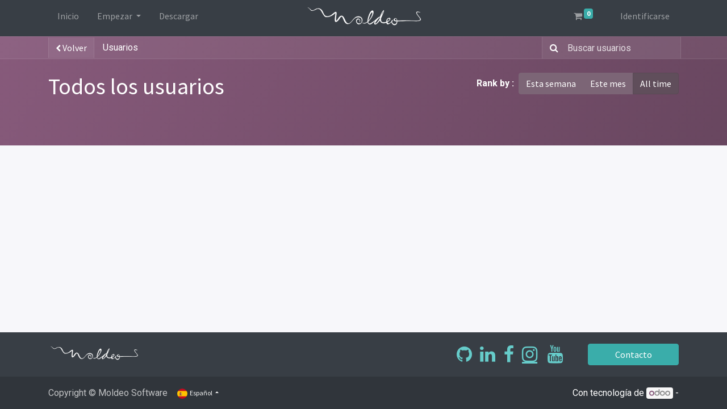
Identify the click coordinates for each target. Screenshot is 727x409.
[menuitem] (68, 18)
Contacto (633, 354)
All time (655, 83)
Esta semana (551, 83)
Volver (71, 47)
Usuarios (120, 47)
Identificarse (645, 16)
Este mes (608, 83)
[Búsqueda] (551, 48)
